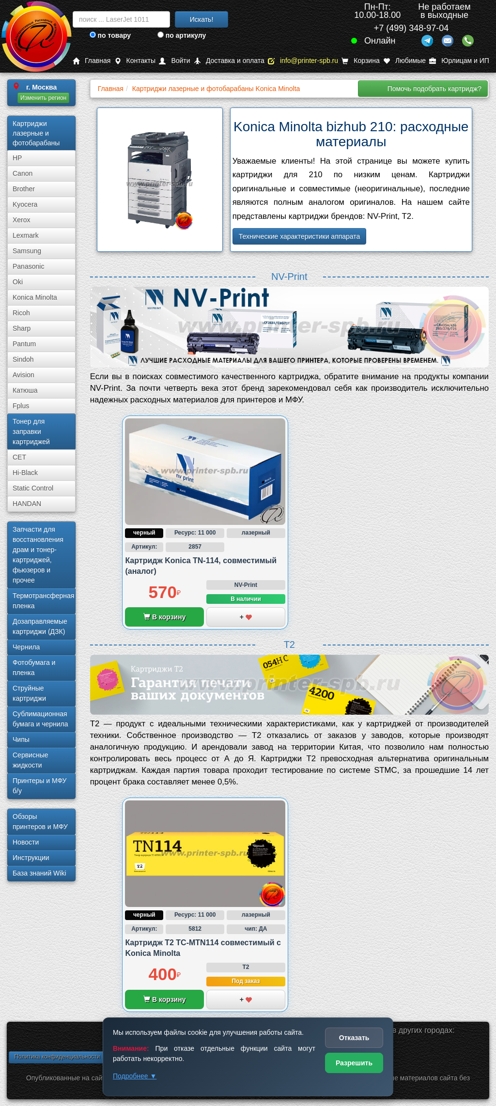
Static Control (33, 488)
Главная (91, 60)
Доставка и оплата (229, 60)
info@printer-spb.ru (303, 60)
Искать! (202, 19)
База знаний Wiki (39, 873)
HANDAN (27, 503)
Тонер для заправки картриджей (31, 431)
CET (19, 457)
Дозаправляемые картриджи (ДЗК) (40, 626)
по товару (110, 35)
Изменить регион (43, 97)
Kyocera (25, 204)
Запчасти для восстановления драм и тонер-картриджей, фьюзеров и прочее (38, 554)
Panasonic (28, 266)
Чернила (26, 647)
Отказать (354, 1038)
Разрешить (354, 1063)
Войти (174, 60)
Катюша (25, 390)
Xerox (22, 220)
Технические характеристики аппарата (299, 236)
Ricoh (21, 313)
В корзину (164, 617)
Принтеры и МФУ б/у (39, 786)
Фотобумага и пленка (34, 667)
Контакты (134, 60)
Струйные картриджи (29, 693)
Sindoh (23, 359)
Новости (26, 842)
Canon (22, 173)
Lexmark (26, 235)
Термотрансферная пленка (43, 601)
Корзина (360, 60)
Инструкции (31, 857)
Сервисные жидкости (30, 760)
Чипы (21, 739)
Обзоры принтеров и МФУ (40, 821)
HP (17, 158)
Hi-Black (25, 472)
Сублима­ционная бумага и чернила (40, 719)
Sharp (22, 328)
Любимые (404, 60)
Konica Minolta (35, 297)
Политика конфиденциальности (57, 1056)
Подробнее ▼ (134, 1076)
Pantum (24, 344)
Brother (24, 189)
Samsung (27, 251)
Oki (18, 282)
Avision (23, 375)
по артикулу (181, 35)
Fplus (21, 406)
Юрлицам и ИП (459, 60)
